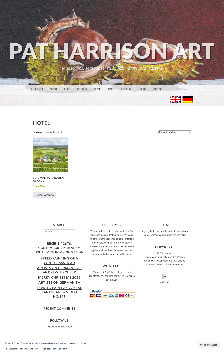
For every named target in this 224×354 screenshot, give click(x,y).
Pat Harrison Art (112, 50)
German (181, 89)
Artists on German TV (59, 282)
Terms (97, 89)
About (53, 89)
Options (82, 89)
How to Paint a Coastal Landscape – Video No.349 (59, 292)
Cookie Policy (61, 349)
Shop (67, 89)
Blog (143, 89)
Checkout (127, 89)
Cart (111, 89)
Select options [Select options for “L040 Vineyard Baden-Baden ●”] (45, 195)
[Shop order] (175, 132)
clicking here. (179, 235)
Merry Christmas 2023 (59, 277)
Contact (158, 89)
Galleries (37, 89)
